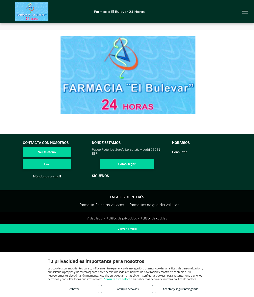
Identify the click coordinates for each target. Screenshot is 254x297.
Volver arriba (127, 229)
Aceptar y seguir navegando (180, 289)
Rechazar (73, 289)
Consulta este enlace (117, 279)
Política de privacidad (122, 218)
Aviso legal (95, 218)
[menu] (245, 12)
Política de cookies (153, 218)
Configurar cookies (127, 289)
